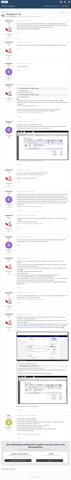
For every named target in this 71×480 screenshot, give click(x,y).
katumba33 (12, 16)
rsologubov (9, 63)
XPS (8, 416)
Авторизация (5, 11)
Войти (49, 461)
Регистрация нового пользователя (18, 461)
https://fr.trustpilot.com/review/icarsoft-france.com (48, 199)
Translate (18, 32)
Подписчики (62, 12)
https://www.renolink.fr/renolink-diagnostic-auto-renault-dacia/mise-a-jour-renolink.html (38, 109)
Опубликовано (24, 20)
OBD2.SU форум (7, 6)
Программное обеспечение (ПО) (34, 16)
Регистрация (65, 6)
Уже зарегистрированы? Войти (51, 6)
